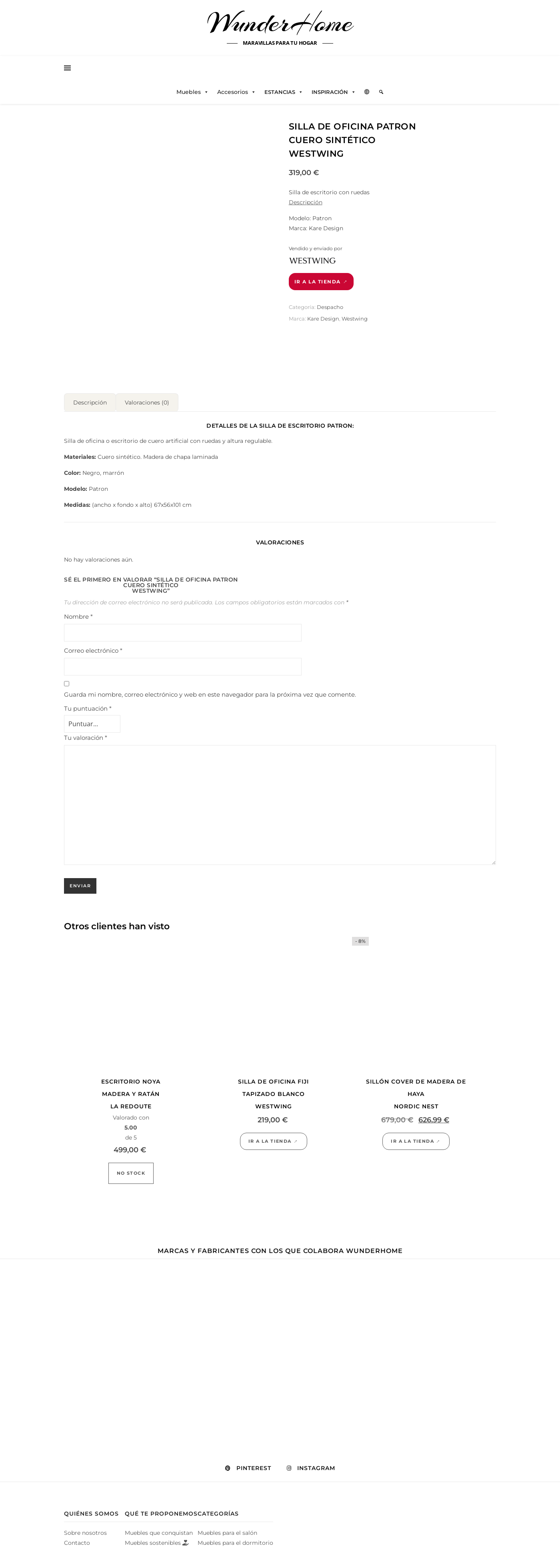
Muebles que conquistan (159, 1529)
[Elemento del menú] (381, 92)
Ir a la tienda (317, 282)
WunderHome (280, 23)
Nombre (78, 613)
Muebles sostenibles (157, 1539)
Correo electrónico (93, 647)
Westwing (355, 318)
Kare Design (323, 318)
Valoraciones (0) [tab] (147, 399)
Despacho (330, 307)
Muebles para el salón (227, 1529)
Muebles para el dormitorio (235, 1539)
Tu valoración (85, 734)
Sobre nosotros (85, 1529)
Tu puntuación (88, 705)
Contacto (77, 1539)
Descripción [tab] (90, 399)
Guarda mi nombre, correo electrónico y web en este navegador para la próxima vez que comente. (210, 691)
